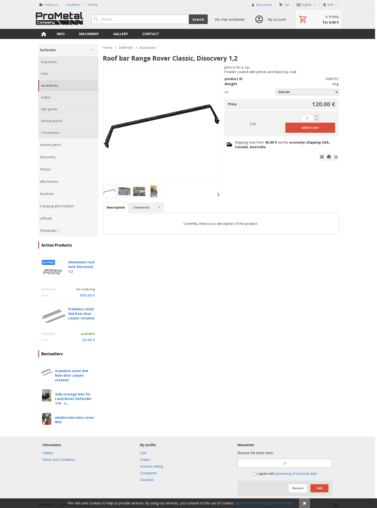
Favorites (147, 480)
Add (319, 488)
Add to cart (310, 128)
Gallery (48, 453)
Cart (143, 453)
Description (116, 207)
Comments (141, 207)
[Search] (140, 19)
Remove (297, 488)
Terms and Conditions (59, 460)
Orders (145, 460)
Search (198, 19)
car (226, 92)
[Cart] (318, 19)
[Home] (60, 19)
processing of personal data (296, 474)
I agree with (285, 474)
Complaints (148, 473)
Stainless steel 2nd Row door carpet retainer (81, 313)
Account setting (151, 466)
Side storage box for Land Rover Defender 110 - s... (73, 399)
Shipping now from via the (282, 144)
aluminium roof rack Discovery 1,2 (81, 266)
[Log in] (270, 19)
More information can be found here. (264, 503)
